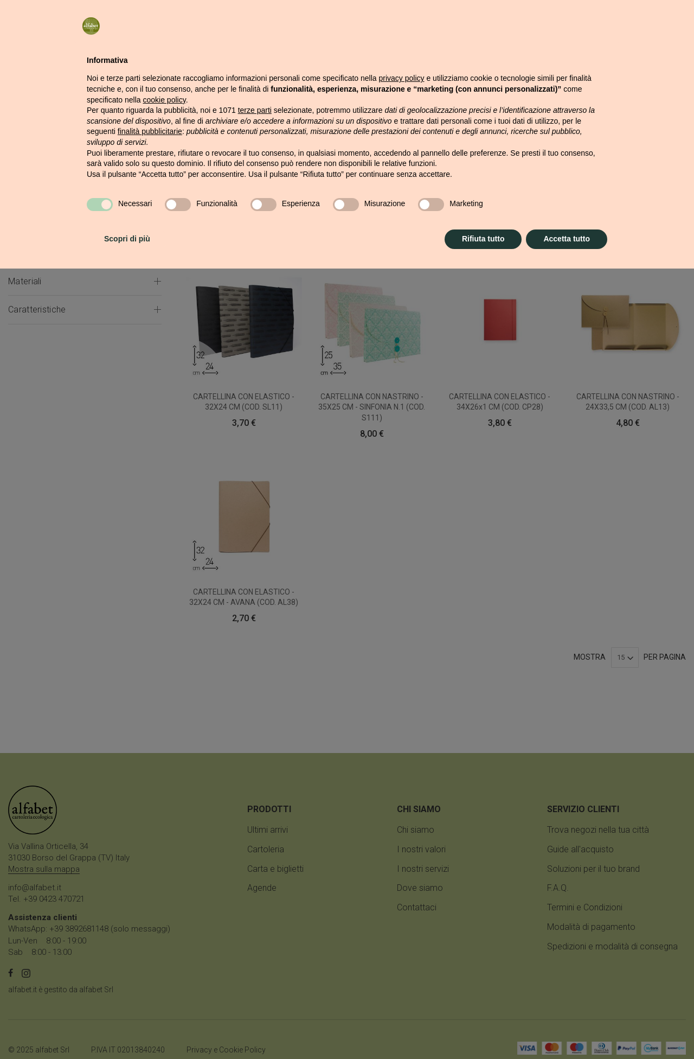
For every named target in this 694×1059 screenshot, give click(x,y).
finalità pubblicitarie (150, 921)
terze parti (255, 900)
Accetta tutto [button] (566, 1029)
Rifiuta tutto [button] (483, 1029)
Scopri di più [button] (127, 1029)
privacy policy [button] (402, 868)
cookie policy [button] (164, 890)
